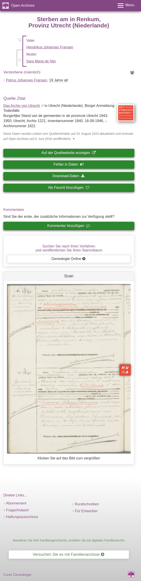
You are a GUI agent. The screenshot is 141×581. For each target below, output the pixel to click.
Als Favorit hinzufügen (68, 187)
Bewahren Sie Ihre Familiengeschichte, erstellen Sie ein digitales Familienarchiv (69, 540)
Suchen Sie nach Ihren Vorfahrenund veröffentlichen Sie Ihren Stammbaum (68, 248)
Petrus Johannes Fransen (26, 80)
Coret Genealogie (17, 575)
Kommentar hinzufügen (68, 226)
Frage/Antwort (17, 510)
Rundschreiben (87, 504)
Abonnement (16, 503)
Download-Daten (68, 176)
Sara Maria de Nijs (41, 61)
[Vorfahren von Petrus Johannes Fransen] (132, 72)
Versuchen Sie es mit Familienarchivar (68, 554)
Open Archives (23, 5)
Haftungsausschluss (22, 517)
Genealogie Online (69, 259)
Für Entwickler (86, 511)
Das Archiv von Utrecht (21, 106)
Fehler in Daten (68, 164)
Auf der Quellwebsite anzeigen (68, 153)
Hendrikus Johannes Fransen (49, 47)
